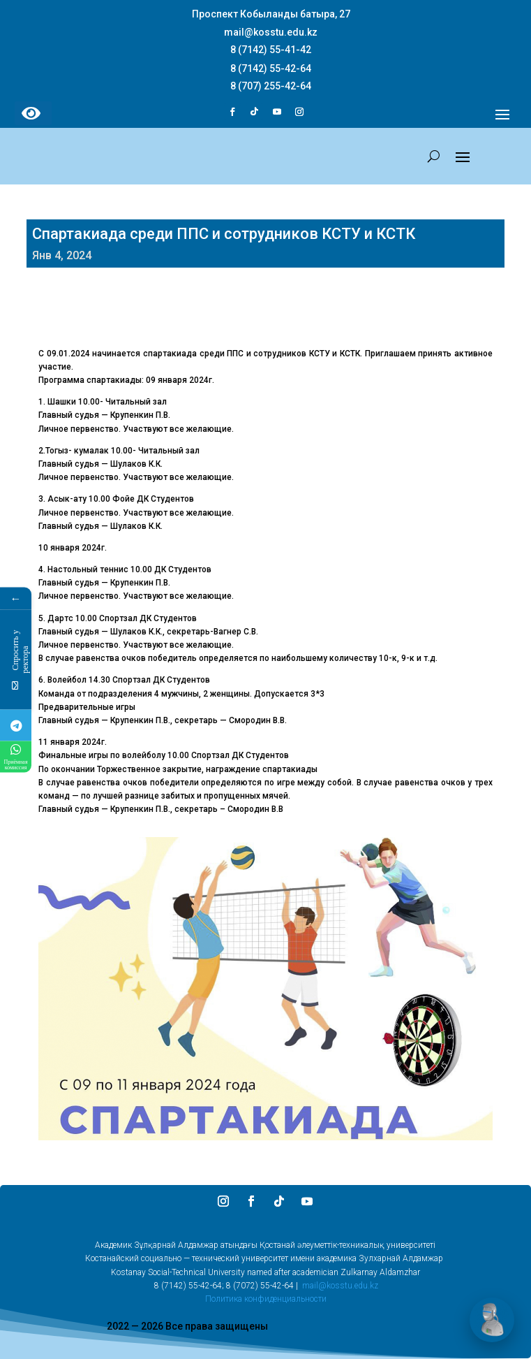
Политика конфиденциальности (266, 1299)
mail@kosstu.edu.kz (340, 1286)
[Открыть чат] (492, 1320)
